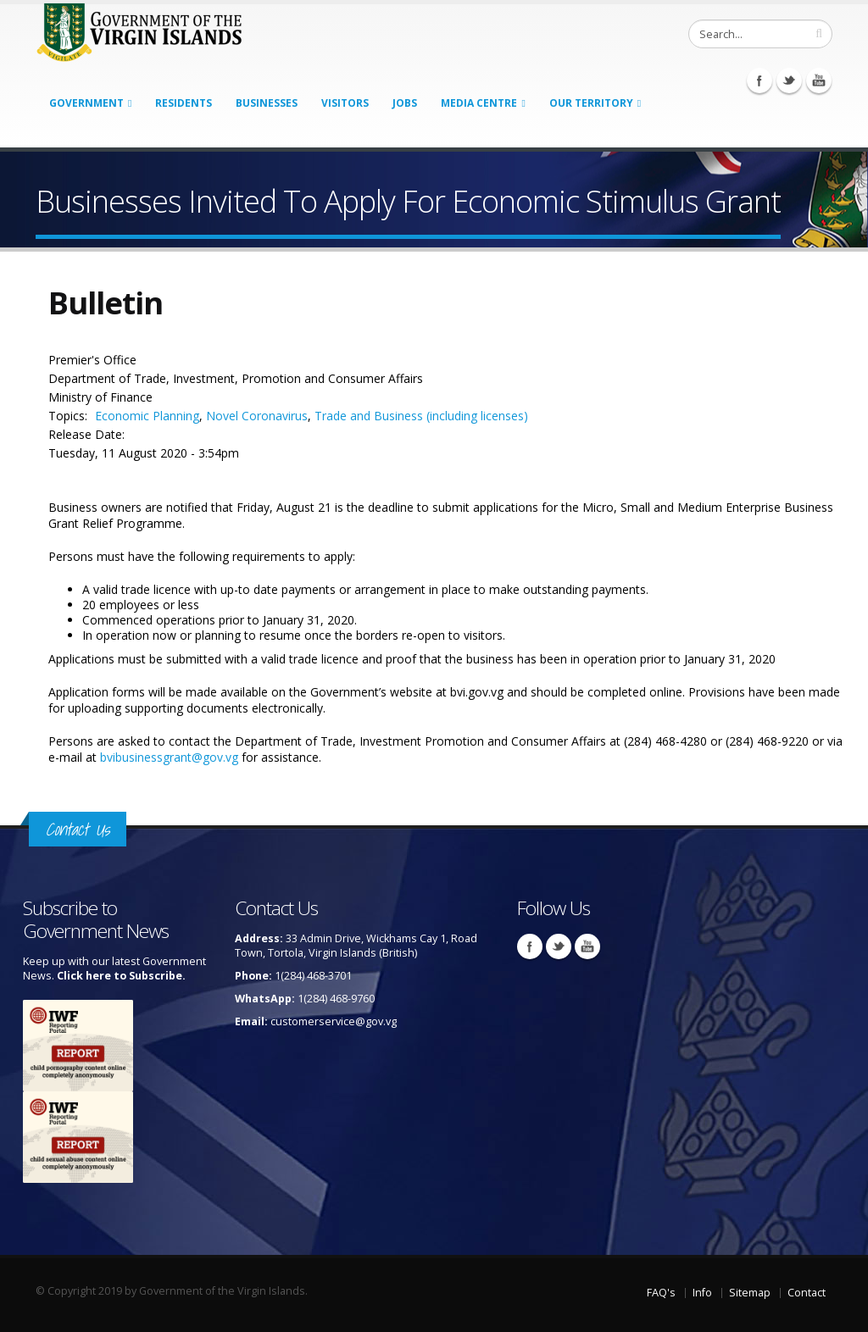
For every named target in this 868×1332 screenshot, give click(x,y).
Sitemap (750, 1292)
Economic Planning (147, 416)
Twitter (789, 80)
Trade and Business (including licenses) (421, 416)
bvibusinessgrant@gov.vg (169, 757)
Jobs (404, 103)
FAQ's (661, 1292)
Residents (183, 103)
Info (702, 1292)
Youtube (819, 80)
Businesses (267, 103)
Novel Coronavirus (257, 416)
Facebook (759, 80)
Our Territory (591, 103)
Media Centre (479, 103)
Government (86, 103)
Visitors (345, 103)
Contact (806, 1292)
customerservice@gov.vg (333, 1021)
